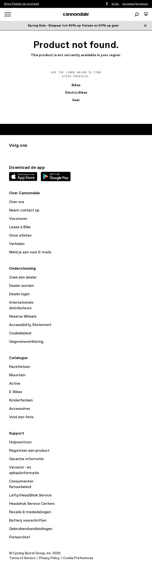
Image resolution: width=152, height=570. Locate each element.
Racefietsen (19, 366)
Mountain (17, 375)
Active (14, 383)
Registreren (141, 4)
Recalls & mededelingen (30, 512)
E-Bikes (15, 392)
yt (43, 154)
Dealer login (19, 294)
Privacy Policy (49, 558)
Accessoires (19, 408)
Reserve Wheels (22, 316)
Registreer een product (29, 450)
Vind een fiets (21, 417)
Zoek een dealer (23, 277)
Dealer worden (21, 285)
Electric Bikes (76, 93)
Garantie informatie (26, 459)
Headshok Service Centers (32, 503)
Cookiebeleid (20, 333)
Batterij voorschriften (27, 520)
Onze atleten (20, 235)
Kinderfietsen (21, 400)
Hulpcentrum (20, 442)
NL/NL (115, 4)
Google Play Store (55, 176)
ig (12, 154)
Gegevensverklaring (26, 341)
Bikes (76, 85)
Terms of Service (22, 558)
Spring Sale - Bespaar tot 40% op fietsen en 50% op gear (73, 26)
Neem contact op (24, 210)
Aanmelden (128, 4)
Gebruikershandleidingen (30, 528)
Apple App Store (23, 176)
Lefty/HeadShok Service (30, 495)
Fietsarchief (19, 537)
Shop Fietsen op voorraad (21, 4)
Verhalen (17, 243)
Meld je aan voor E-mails (30, 252)
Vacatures (18, 218)
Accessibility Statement (30, 324)
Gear (76, 100)
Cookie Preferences (78, 558)
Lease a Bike (20, 227)
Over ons (16, 202)
